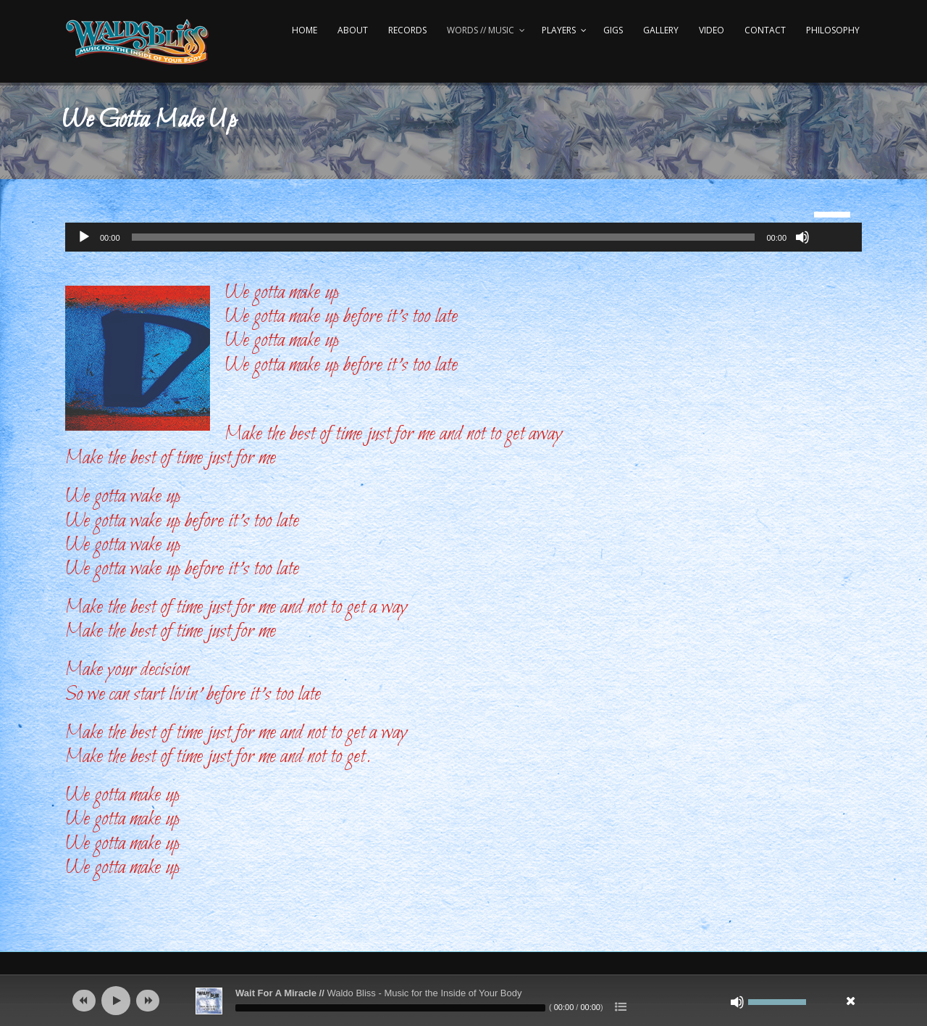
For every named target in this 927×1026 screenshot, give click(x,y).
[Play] (84, 237)
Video (711, 30)
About (352, 30)
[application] (463, 237)
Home (304, 30)
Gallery (661, 30)
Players (559, 30)
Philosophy (833, 30)
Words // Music (480, 30)
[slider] (443, 237)
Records (407, 30)
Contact (765, 30)
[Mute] (802, 237)
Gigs (613, 30)
